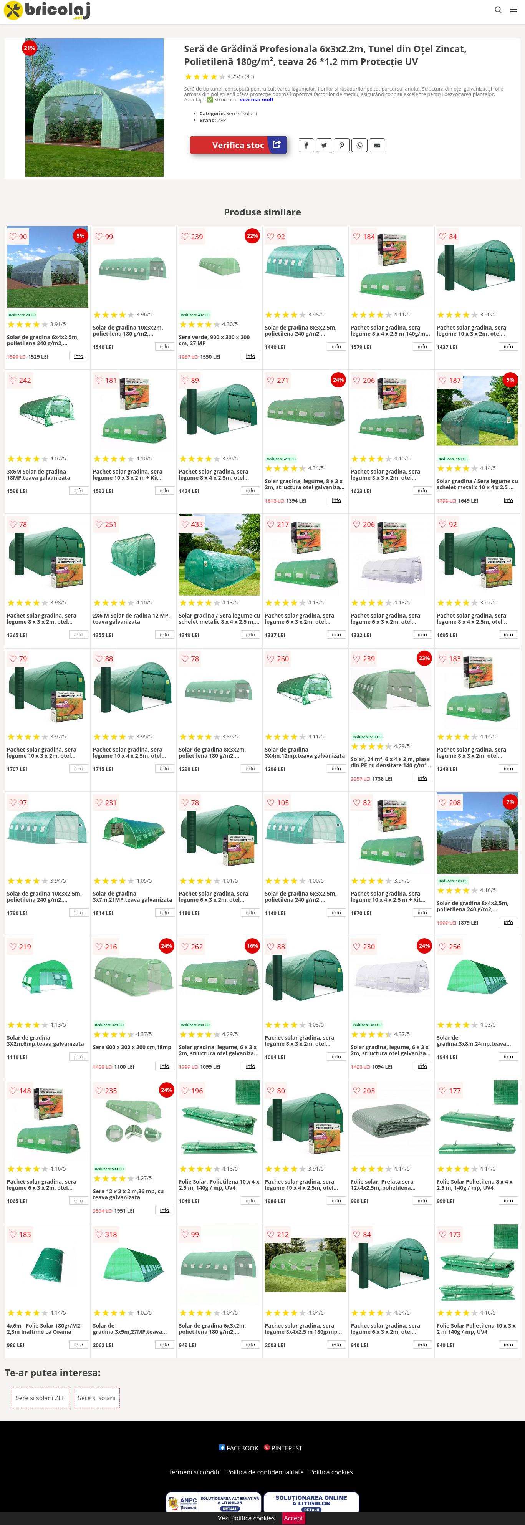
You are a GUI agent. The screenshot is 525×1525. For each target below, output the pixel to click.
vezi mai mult (257, 99)
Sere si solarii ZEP (41, 1398)
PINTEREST (283, 1448)
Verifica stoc (249, 145)
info (78, 356)
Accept (293, 1518)
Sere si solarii (97, 1398)
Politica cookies (331, 1472)
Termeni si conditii (194, 1472)
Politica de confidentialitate (265, 1472)
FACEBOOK (238, 1448)
